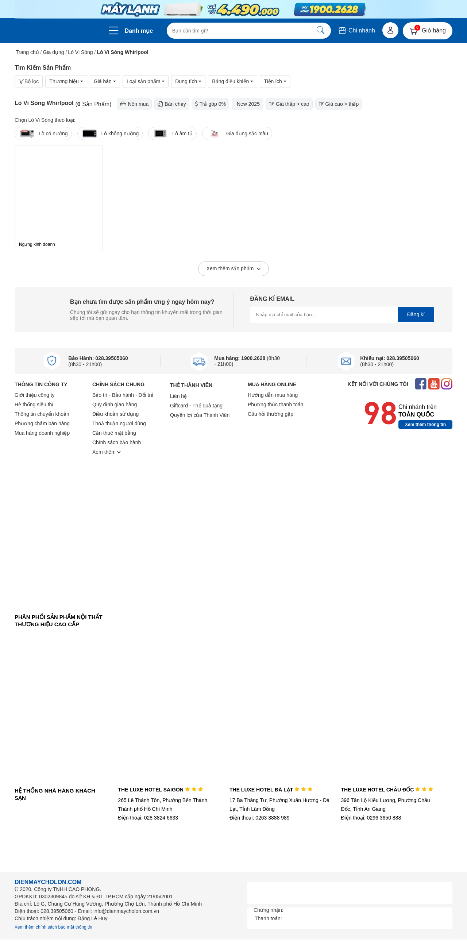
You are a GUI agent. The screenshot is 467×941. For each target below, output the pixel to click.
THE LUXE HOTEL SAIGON (160, 790)
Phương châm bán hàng (42, 423)
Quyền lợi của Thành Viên (199, 415)
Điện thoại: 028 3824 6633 (148, 818)
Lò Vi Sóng (80, 52)
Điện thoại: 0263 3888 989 (259, 818)
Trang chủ (27, 52)
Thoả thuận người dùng (119, 423)
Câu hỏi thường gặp (270, 414)
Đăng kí (416, 314)
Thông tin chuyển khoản (42, 414)
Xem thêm (106, 452)
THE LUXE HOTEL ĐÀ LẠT (271, 790)
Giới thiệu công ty (35, 395)
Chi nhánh (356, 30)
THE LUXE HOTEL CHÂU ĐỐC (387, 790)
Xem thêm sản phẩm (234, 269)
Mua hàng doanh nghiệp (42, 433)
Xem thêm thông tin (425, 424)
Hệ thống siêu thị (34, 404)
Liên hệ (178, 396)
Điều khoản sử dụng (115, 414)
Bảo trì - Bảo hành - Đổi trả (123, 395)
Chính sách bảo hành (116, 442)
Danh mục (139, 31)
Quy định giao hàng (114, 404)
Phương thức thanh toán (275, 404)
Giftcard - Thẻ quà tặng (196, 405)
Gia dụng (53, 52)
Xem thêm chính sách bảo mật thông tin (53, 927)
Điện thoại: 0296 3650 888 (371, 818)
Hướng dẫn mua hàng (273, 395)
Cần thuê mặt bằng (114, 433)
